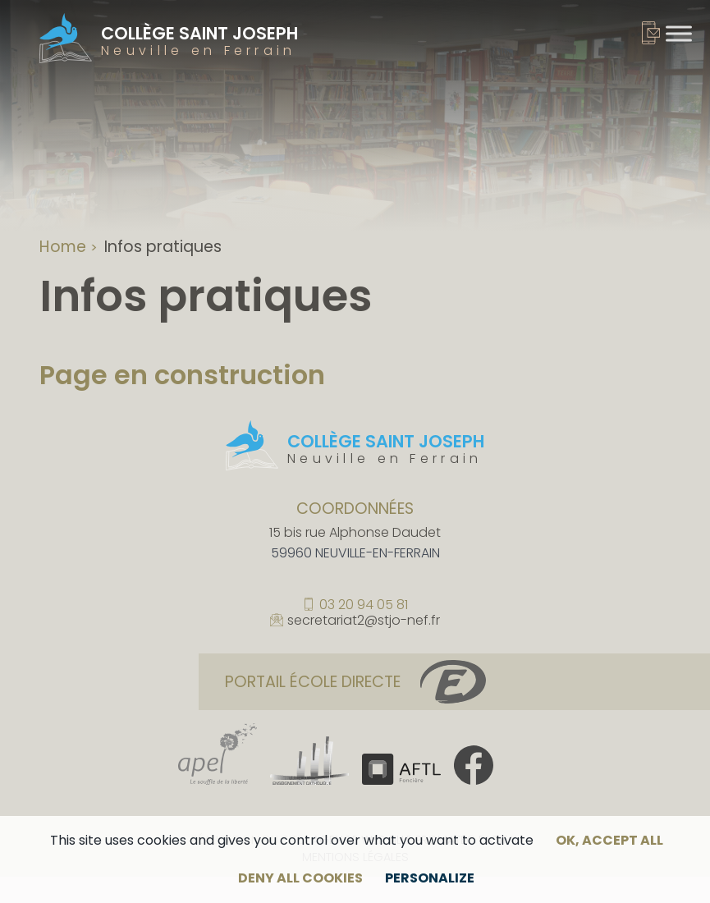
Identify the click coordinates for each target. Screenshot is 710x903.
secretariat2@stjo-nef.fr (363, 620)
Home (62, 247)
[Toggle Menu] (679, 33)
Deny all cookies (300, 878)
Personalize (429, 878)
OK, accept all (609, 840)
